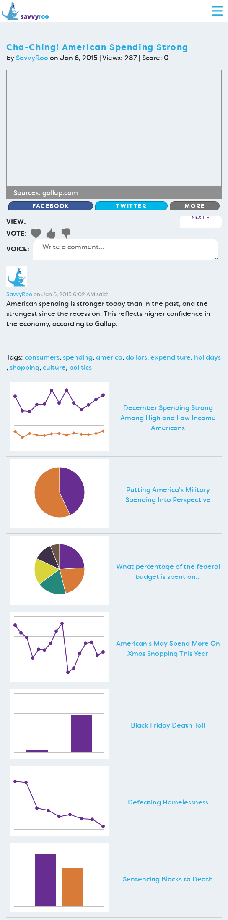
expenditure (170, 357)
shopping (24, 367)
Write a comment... (125, 249)
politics (80, 367)
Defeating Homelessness (168, 802)
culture (54, 367)
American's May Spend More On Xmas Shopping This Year (168, 648)
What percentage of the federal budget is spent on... (168, 571)
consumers (42, 357)
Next (198, 218)
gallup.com (60, 192)
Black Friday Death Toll (168, 725)
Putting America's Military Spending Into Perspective (168, 494)
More (194, 206)
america (109, 357)
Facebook (50, 206)
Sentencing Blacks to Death (168, 879)
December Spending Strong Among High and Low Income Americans (168, 417)
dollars (136, 357)
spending (78, 357)
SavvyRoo (32, 57)
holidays (207, 357)
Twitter (131, 206)
